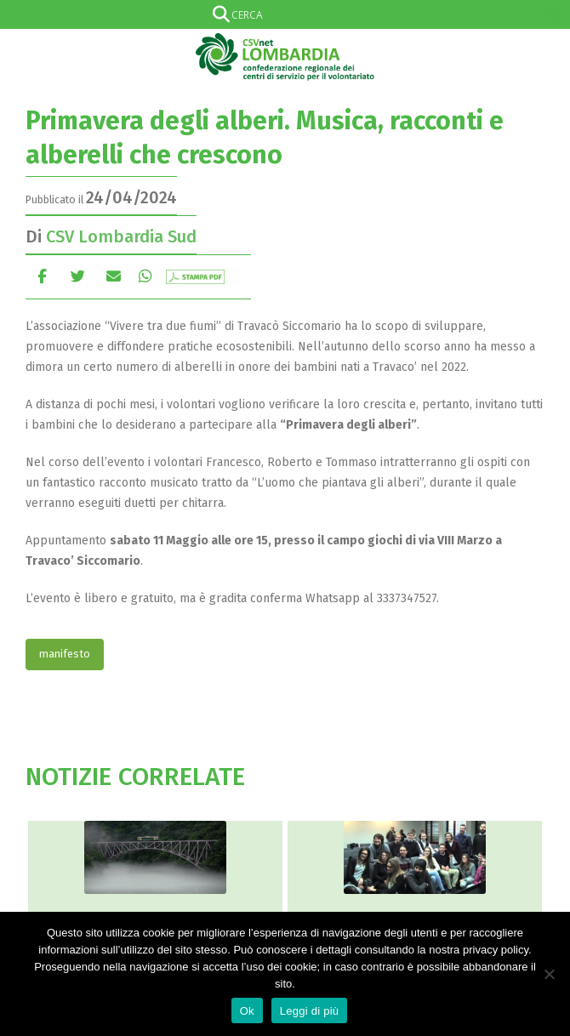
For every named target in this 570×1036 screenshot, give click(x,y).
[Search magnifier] (555, 14)
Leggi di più (309, 1011)
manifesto (64, 653)
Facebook (42, 276)
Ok (247, 1011)
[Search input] (281, 14)
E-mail (113, 276)
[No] (548, 973)
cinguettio (77, 276)
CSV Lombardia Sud (121, 236)
